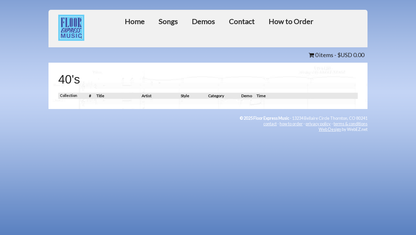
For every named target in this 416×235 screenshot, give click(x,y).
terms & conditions (350, 123)
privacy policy (318, 123)
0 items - (336, 54)
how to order (291, 123)
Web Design (330, 129)
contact (270, 123)
